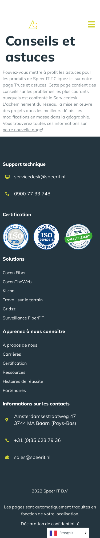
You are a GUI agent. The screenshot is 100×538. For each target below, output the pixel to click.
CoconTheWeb (17, 281)
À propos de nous (20, 345)
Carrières (12, 354)
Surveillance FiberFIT (23, 318)
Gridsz (9, 308)
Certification (15, 363)
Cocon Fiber (14, 272)
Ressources (14, 372)
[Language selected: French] (68, 533)
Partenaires (14, 390)
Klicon (8, 290)
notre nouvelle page (22, 129)
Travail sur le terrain (23, 299)
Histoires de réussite (23, 381)
